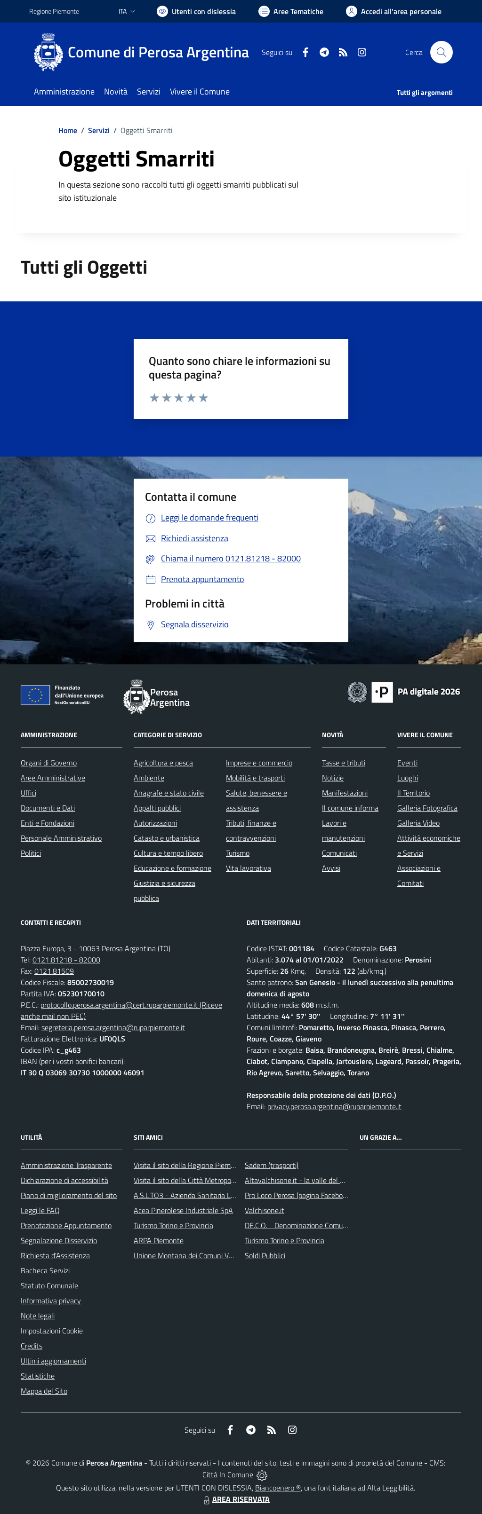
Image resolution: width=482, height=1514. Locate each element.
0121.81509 (54, 971)
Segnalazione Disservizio (59, 1240)
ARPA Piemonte (159, 1240)
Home (67, 130)
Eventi (407, 762)
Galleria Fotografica (427, 807)
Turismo (237, 853)
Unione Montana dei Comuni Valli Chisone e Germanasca (222, 1255)
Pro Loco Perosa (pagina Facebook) (298, 1195)
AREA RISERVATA (235, 1499)
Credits (31, 1345)
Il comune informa (350, 807)
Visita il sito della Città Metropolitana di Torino (205, 1180)
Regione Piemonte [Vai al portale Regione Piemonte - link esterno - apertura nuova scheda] (54, 11)
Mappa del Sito (44, 1390)
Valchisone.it (264, 1210)
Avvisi (331, 868)
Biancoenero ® (278, 1487)
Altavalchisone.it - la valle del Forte (300, 1180)
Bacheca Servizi (45, 1270)
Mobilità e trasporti (255, 777)
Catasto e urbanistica (167, 838)
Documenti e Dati (48, 807)
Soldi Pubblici (265, 1255)
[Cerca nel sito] (441, 52)
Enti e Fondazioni (47, 822)
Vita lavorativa (248, 868)
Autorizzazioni (155, 822)
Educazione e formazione (172, 868)
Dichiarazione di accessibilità (64, 1180)
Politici (31, 853)
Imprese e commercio (259, 762)
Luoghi (407, 777)
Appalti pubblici (157, 807)
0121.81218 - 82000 (66, 959)
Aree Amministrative (53, 777)
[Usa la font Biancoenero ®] (196, 11)
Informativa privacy (51, 1300)
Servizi (99, 130)
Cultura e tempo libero (168, 853)
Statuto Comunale (49, 1285)
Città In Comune (227, 1474)
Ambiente (149, 777)
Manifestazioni (345, 792)
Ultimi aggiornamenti (53, 1360)
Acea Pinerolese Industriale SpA (183, 1210)
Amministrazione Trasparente (66, 1165)
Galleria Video (418, 822)
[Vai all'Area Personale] (394, 11)
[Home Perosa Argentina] (144, 52)
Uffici (28, 792)
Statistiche (38, 1375)
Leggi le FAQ (40, 1210)
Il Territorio (413, 792)
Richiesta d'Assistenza (55, 1255)
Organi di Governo (49, 762)
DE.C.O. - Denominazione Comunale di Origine (316, 1225)
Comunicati (339, 853)
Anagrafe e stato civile (169, 792)
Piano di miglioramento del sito (69, 1195)
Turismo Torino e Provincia (173, 1225)
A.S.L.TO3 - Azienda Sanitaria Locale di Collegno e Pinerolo (225, 1195)
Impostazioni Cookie (52, 1330)
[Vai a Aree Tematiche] (291, 11)
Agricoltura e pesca (163, 762)
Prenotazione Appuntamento (66, 1225)
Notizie (333, 777)
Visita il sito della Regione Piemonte (189, 1165)
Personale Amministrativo (61, 838)
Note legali (38, 1315)
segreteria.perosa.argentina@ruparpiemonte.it (113, 1027)
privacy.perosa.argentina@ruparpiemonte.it (334, 1106)
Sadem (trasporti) (271, 1165)
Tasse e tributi (343, 762)
